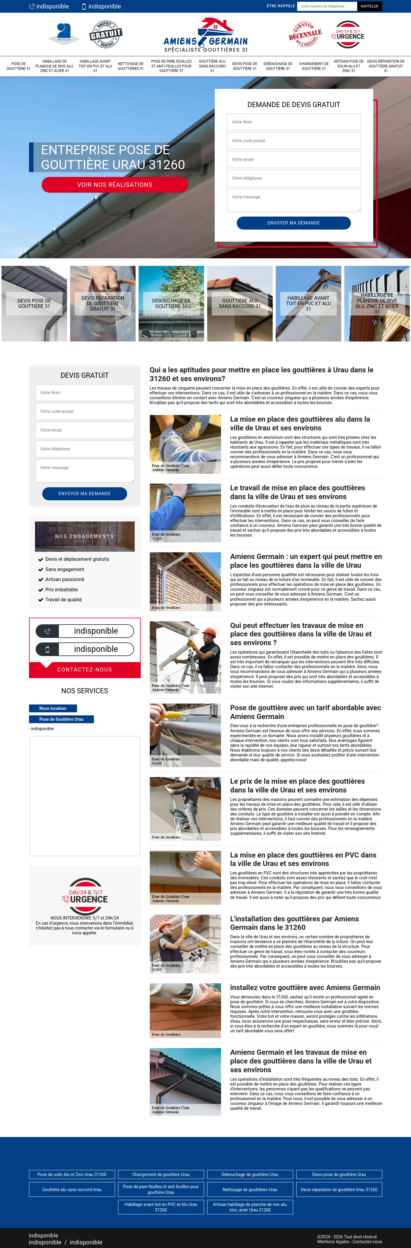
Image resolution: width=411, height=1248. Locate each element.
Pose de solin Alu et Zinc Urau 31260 (71, 1174)
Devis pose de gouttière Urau (339, 1174)
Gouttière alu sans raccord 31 (212, 66)
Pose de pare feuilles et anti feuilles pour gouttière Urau (161, 1189)
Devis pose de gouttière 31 (244, 66)
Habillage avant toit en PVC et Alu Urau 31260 (161, 1207)
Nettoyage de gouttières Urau (250, 1189)
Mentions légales (333, 1241)
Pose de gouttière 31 (19, 66)
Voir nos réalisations (115, 184)
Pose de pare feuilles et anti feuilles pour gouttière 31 (171, 66)
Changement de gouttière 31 (314, 66)
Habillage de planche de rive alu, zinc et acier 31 (55, 66)
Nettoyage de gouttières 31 (131, 66)
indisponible (49, 6)
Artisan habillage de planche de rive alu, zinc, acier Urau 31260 (250, 1207)
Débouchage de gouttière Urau (250, 1174)
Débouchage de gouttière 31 (278, 66)
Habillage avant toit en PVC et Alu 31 (95, 66)
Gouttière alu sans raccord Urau (71, 1189)
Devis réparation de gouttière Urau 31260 (339, 1189)
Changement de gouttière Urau (161, 1174)
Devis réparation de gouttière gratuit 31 (386, 66)
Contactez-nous (367, 1241)
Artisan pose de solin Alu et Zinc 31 (349, 66)
